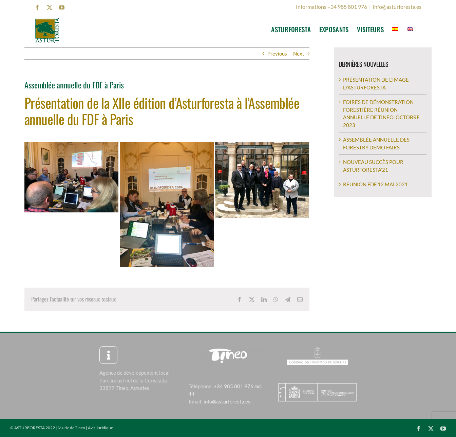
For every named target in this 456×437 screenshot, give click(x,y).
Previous (277, 53)
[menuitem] (395, 29)
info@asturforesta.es (397, 6)
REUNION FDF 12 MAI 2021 (375, 184)
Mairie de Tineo (71, 427)
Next (298, 53)
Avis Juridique (100, 427)
